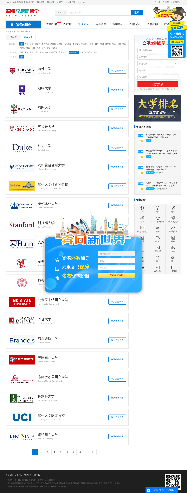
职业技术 (88, 52)
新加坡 (60, 44)
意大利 (22, 48)
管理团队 (27, 475)
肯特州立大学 (48, 435)
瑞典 (43, 48)
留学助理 (50, 2)
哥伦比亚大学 (48, 204)
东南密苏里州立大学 (53, 377)
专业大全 (83, 24)
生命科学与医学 (51, 52)
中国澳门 (84, 44)
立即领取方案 (116, 275)
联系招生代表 (117, 71)
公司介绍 (156, 2)
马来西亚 (67, 44)
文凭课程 (173, 268)
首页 (7, 31)
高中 (173, 239)
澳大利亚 (45, 44)
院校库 (67, 24)
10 (93, 452)
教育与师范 (25, 31)
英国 (31, 44)
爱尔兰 (108, 44)
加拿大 (37, 44)
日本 (97, 44)
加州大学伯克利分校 (53, 184)
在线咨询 (178, 42)
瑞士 (114, 44)
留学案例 (117, 24)
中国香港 (76, 44)
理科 (36, 52)
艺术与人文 (63, 52)
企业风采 (166, 2)
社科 (42, 52)
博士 (173, 258)
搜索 (136, 12)
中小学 (158, 239)
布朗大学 (44, 107)
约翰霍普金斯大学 (51, 165)
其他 (95, 52)
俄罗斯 (54, 48)
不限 (21, 44)
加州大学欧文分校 (51, 415)
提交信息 (158, 84)
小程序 (60, 2)
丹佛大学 (44, 319)
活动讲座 (100, 24)
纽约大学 (44, 88)
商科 (31, 52)
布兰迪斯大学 (48, 338)
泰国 (92, 44)
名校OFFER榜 (143, 126)
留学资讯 (135, 24)
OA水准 (157, 268)
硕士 (158, 258)
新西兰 (53, 44)
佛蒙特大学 (46, 396)
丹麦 (38, 48)
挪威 (48, 48)
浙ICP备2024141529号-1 (57, 486)
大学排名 (53, 23)
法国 (28, 48)
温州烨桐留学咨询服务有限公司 (20, 2)
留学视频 (152, 24)
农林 (81, 52)
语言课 (158, 248)
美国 (26, 44)
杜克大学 (44, 146)
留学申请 (40, 2)
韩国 (102, 44)
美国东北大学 (48, 358)
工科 (26, 52)
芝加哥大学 (46, 127)
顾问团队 (176, 2)
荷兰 (119, 44)
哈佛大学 (44, 69)
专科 (173, 248)
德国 (124, 44)
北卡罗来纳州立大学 (53, 300)
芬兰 (33, 48)
